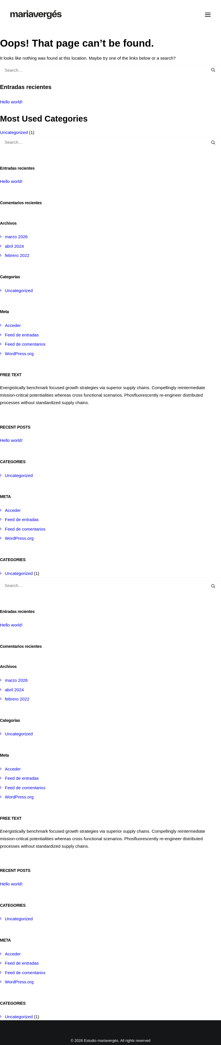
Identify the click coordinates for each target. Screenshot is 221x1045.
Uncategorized (14, 132)
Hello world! (11, 101)
